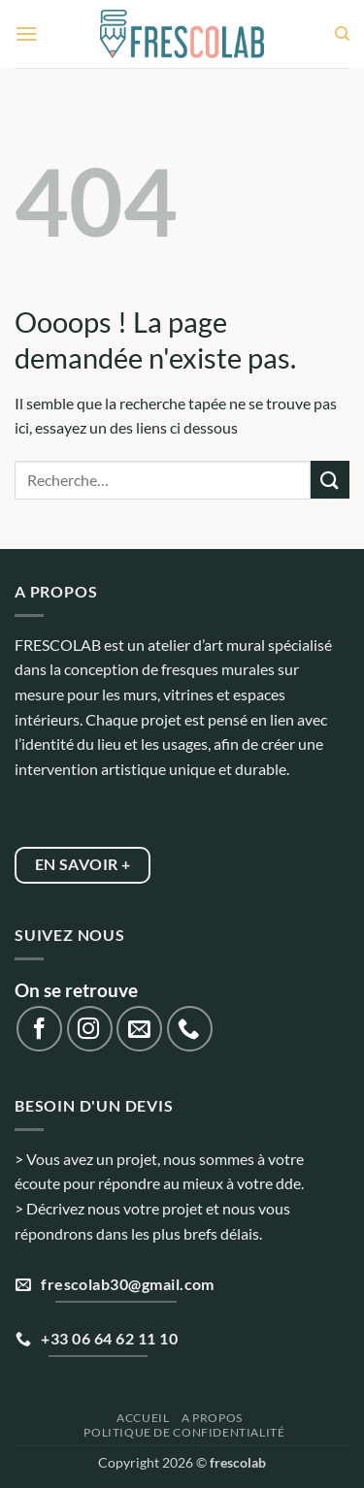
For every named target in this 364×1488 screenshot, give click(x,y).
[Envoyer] (330, 480)
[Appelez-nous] (190, 1028)
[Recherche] (342, 34)
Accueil (142, 1417)
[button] (26, 33)
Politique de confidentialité (183, 1432)
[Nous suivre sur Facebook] (39, 1028)
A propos (212, 1417)
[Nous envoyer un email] (139, 1028)
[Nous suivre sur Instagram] (90, 1028)
